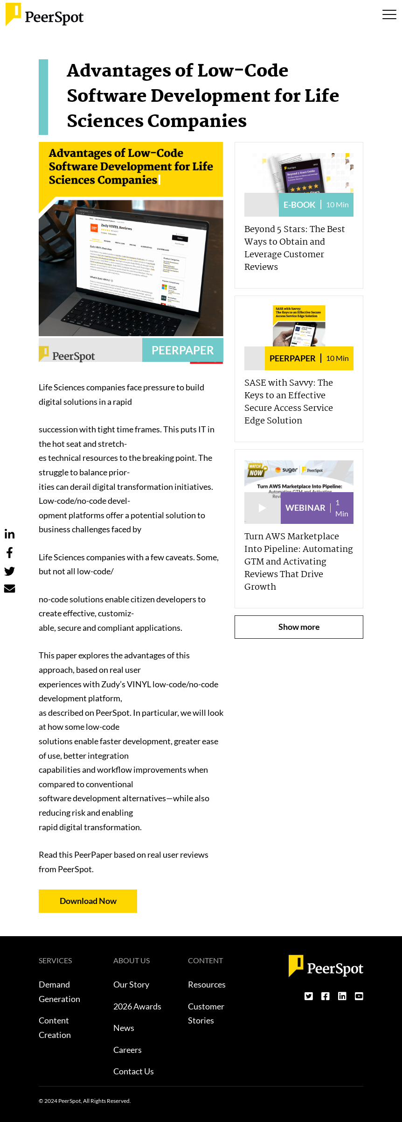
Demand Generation (59, 991)
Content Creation (55, 1027)
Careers (127, 1049)
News (123, 1028)
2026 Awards (137, 1006)
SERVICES (55, 960)
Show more (299, 626)
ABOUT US (131, 960)
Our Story (131, 984)
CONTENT (205, 960)
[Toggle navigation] (389, 14)
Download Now (88, 901)
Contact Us (133, 1071)
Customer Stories (206, 1013)
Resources (207, 984)
